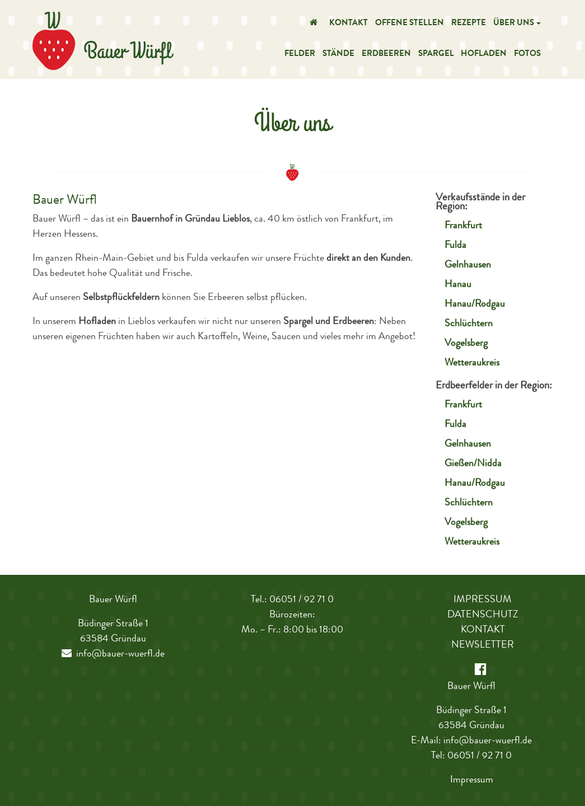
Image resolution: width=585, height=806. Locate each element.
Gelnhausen (467, 265)
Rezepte (468, 24)
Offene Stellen (409, 24)
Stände (338, 54)
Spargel (436, 54)
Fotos (527, 54)
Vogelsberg (466, 344)
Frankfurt (463, 226)
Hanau (457, 285)
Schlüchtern (468, 324)
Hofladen (484, 54)
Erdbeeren (386, 54)
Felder (299, 54)
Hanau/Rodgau (474, 304)
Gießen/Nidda (473, 464)
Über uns (513, 24)
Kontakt (348, 24)
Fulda (455, 246)
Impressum (482, 600)
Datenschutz (482, 615)
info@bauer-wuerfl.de (113, 654)
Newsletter (482, 645)
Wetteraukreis (471, 363)
